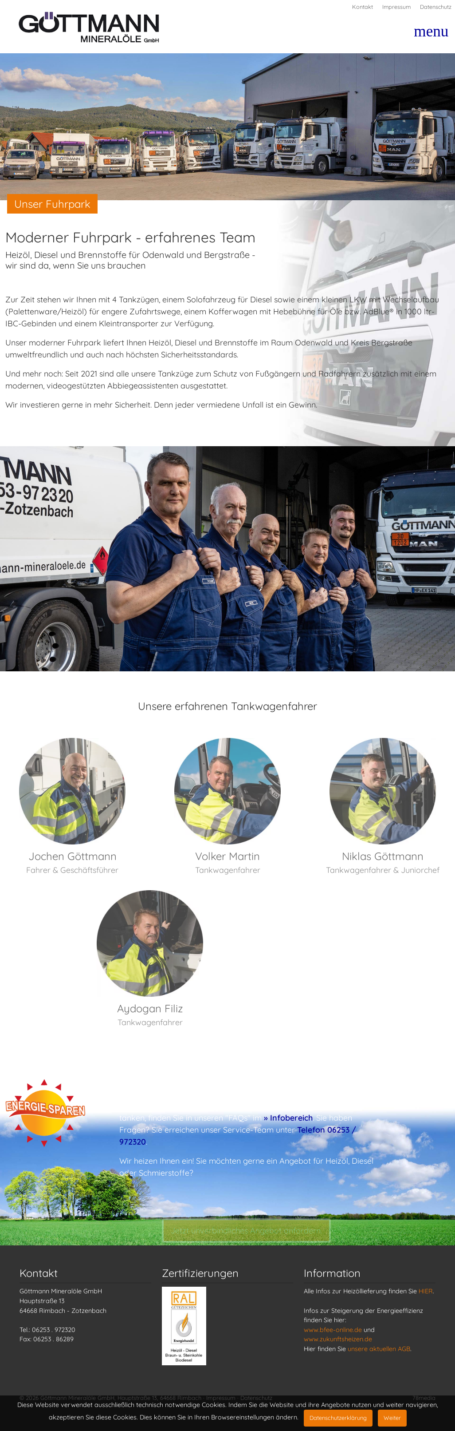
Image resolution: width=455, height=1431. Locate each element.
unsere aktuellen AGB (379, 1349)
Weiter (392, 1417)
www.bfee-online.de (333, 1330)
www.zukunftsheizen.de (338, 1339)
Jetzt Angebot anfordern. (246, 1235)
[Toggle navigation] (425, 34)
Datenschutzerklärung (338, 1417)
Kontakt (362, 6)
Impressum (396, 6)
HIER (426, 1291)
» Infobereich (288, 1118)
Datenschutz (435, 6)
